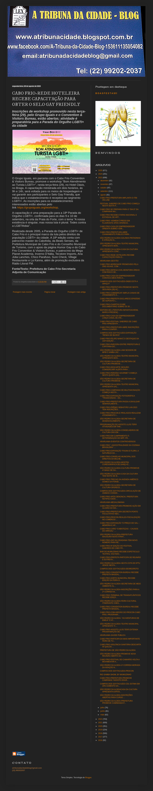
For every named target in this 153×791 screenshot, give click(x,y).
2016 (100, 740)
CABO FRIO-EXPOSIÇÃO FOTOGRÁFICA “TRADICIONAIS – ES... (117, 397)
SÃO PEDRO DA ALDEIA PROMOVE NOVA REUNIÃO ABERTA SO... (118, 655)
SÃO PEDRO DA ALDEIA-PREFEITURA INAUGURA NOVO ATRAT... (116, 535)
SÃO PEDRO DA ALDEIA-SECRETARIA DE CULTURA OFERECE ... (118, 486)
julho (102, 708)
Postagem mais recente (22, 292)
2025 (100, 170)
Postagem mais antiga (77, 292)
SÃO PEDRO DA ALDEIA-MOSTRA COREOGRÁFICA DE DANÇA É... (115, 463)
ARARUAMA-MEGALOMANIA (112, 502)
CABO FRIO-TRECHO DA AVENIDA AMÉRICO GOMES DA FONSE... (119, 480)
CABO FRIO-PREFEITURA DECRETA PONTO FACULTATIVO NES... (119, 513)
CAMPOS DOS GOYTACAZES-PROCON (117, 671)
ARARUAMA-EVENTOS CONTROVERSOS (117, 442)
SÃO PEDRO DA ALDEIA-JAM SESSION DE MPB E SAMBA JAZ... (118, 351)
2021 (100, 723)
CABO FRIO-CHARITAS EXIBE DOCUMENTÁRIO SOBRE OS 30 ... (116, 305)
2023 (100, 178)
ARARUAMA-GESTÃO (109, 261)
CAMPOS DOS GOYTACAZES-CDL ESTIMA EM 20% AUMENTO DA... (120, 685)
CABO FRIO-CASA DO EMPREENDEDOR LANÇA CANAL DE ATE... (117, 317)
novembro (104, 184)
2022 (100, 719)
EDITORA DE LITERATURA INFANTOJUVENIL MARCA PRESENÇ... (119, 311)
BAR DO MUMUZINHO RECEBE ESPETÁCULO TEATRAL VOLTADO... (120, 553)
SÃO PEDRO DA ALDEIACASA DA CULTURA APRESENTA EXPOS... (118, 690)
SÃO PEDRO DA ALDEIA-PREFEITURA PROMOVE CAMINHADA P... (116, 702)
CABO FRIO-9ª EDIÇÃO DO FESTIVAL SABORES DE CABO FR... (116, 547)
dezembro (104, 181)
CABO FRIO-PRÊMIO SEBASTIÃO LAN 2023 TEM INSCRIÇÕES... (118, 408)
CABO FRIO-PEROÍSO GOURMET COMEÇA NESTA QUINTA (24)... (118, 374)
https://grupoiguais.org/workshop (37, 207)
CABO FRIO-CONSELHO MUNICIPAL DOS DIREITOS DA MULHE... (117, 458)
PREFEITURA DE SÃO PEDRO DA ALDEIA (118, 650)
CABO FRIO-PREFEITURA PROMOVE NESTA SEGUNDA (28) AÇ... (119, 288)
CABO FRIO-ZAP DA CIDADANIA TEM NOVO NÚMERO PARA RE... (119, 541)
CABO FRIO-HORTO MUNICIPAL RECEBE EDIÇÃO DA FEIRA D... (117, 579)
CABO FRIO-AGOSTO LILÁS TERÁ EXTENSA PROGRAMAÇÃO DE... (119, 631)
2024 (100, 174)
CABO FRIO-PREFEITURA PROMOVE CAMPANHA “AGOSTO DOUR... (116, 679)
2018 (100, 733)
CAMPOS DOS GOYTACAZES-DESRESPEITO (119, 569)
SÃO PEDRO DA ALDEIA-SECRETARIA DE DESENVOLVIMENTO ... (118, 420)
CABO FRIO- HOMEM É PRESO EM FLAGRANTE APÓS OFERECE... (115, 222)
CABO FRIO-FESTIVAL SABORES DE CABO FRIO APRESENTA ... (118, 322)
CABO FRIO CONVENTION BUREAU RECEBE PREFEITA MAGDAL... (119, 573)
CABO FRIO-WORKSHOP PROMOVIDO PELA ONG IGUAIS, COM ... (119, 265)
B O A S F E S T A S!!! (106, 93)
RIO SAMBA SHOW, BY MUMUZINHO (115, 675)
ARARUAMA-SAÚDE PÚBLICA (112, 635)
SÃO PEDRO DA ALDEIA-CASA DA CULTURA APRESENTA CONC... (119, 250)
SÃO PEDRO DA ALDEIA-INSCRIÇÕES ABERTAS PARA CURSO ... (116, 696)
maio (102, 715)
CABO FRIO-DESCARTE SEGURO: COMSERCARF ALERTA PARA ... (115, 368)
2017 (100, 737)
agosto (103, 195)
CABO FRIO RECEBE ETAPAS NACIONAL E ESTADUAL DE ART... (118, 216)
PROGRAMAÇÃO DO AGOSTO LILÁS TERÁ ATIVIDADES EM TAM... (118, 425)
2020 (100, 726)
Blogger (88, 777)
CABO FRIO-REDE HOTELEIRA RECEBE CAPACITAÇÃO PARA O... (117, 256)
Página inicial (49, 292)
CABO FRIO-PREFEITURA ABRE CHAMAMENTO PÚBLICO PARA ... (115, 233)
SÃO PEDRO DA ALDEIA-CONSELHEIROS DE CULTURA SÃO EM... (119, 431)
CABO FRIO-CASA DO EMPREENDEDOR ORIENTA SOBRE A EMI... (117, 227)
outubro (103, 188)
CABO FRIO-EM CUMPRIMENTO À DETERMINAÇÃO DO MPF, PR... (114, 437)
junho (102, 711)
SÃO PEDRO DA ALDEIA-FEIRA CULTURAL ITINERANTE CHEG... (118, 602)
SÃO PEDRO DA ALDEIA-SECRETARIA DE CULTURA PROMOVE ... (118, 362)
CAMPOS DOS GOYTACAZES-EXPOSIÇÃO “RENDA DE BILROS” (118, 334)
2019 (100, 730)
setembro (104, 191)
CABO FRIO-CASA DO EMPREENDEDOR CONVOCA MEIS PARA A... (117, 277)
